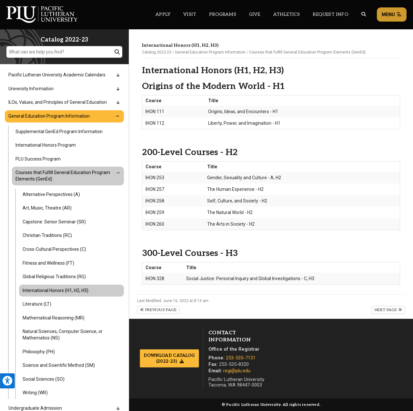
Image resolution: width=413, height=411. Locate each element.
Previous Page (158, 310)
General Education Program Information (210, 52)
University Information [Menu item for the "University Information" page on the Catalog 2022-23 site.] (31, 88)
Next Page (388, 310)
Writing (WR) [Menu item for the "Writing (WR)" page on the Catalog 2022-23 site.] (35, 392)
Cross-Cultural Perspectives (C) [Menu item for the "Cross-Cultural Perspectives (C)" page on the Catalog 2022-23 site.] (54, 249)
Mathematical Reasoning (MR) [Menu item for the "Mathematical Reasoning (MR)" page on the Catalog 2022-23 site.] (54, 317)
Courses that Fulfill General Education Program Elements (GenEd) (307, 52)
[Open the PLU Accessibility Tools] (7, 380)
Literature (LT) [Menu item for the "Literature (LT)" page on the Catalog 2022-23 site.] (37, 304)
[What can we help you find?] (64, 52)
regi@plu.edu (236, 371)
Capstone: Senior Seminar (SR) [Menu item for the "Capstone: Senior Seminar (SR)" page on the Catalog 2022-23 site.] (54, 221)
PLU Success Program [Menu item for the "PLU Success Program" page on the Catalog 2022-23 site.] (38, 158)
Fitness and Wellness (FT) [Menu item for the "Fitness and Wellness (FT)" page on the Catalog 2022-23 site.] (48, 263)
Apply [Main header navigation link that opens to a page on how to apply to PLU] (163, 14)
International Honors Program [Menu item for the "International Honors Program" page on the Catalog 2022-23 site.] (45, 145)
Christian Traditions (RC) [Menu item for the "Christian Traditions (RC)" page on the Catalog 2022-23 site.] (47, 235)
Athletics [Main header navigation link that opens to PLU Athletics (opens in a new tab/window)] (286, 14)
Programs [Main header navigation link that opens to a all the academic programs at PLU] (222, 14)
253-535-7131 (241, 358)
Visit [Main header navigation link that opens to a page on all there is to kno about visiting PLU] (189, 14)
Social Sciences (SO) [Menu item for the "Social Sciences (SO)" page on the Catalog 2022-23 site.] (44, 379)
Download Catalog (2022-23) (169, 358)
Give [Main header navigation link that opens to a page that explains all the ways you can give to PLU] (254, 14)
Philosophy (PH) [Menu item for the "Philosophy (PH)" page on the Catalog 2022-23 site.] (39, 351)
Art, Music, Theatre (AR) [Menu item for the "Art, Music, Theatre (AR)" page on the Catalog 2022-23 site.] (47, 207)
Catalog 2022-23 (156, 52)
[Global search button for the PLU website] (363, 14)
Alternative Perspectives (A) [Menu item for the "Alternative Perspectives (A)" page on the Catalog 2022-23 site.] (51, 194)
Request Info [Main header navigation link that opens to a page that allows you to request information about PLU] (330, 14)
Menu (392, 14)
